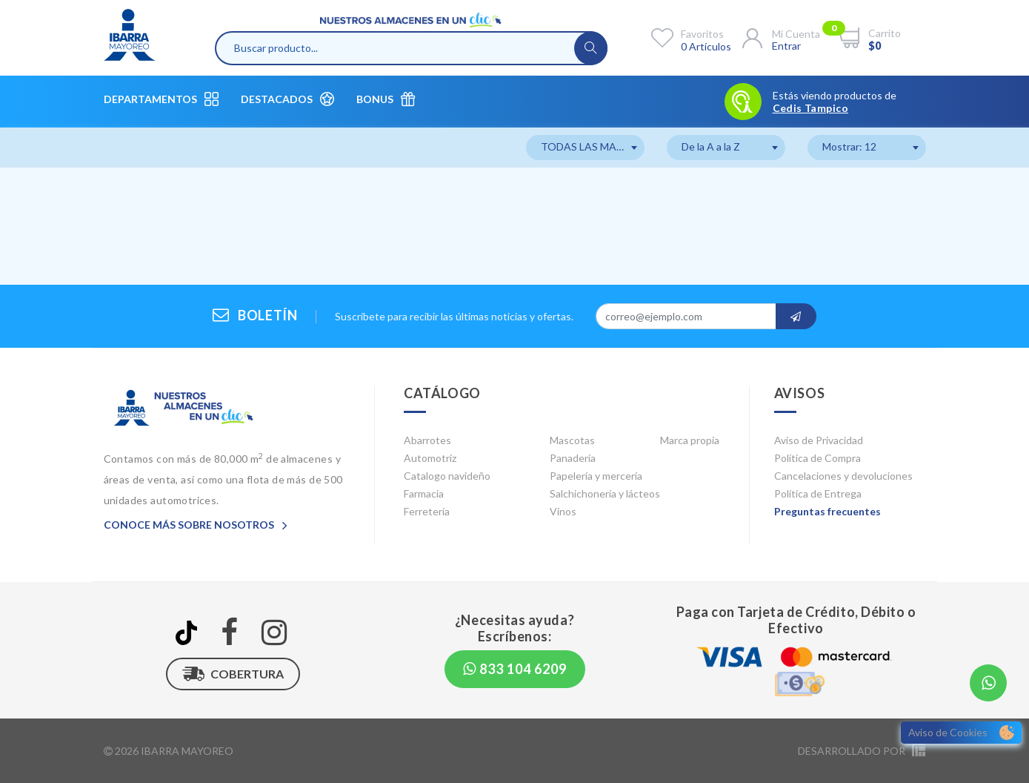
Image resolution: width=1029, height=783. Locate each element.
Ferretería (427, 511)
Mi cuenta (796, 33)
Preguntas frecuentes (827, 511)
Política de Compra (817, 458)
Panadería (573, 458)
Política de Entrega (818, 493)
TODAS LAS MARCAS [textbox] (592, 146)
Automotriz (430, 458)
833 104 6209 (515, 669)
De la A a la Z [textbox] (711, 146)
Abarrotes (427, 440)
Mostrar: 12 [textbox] (849, 146)
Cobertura (233, 674)
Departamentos (161, 99)
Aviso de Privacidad (818, 440)
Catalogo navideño (447, 475)
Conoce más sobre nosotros (195, 524)
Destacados (287, 99)
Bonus (385, 99)
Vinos (563, 511)
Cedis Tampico (810, 108)
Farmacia (424, 493)
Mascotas (572, 440)
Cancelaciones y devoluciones (843, 475)
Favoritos (702, 33)
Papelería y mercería (596, 475)
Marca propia (689, 440)
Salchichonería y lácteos (605, 493)
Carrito (884, 33)
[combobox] (585, 147)
